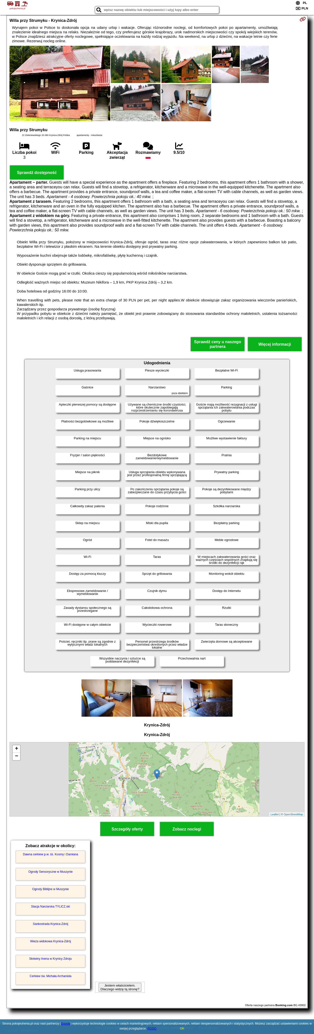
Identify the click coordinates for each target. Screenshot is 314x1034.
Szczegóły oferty (127, 829)
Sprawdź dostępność (37, 172)
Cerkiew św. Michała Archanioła (50, 976)
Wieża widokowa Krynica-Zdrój (50, 941)
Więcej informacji (274, 344)
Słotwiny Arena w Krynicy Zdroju (50, 958)
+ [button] (16, 749)
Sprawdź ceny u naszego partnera (217, 344)
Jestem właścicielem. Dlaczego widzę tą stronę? (120, 987)
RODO (152, 1028)
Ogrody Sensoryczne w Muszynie (50, 871)
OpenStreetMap (293, 814)
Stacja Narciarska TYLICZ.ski (50, 906)
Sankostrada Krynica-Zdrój (50, 924)
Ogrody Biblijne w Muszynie (50, 889)
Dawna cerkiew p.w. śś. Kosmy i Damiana (50, 854)
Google (66, 1023)
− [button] (16, 756)
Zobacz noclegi (186, 829)
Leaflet (275, 814)
